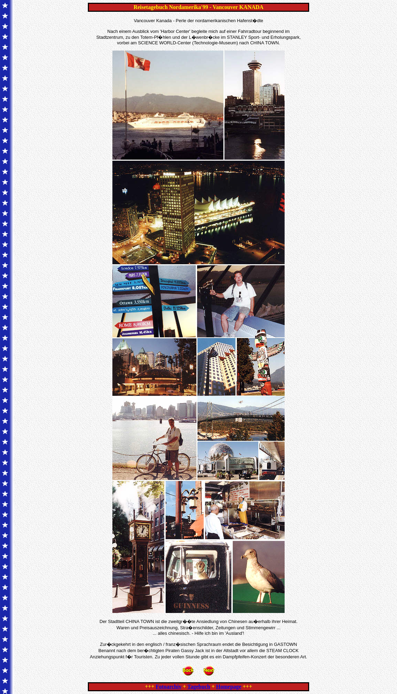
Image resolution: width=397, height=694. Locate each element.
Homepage (228, 686)
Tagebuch (198, 686)
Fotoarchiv (168, 686)
